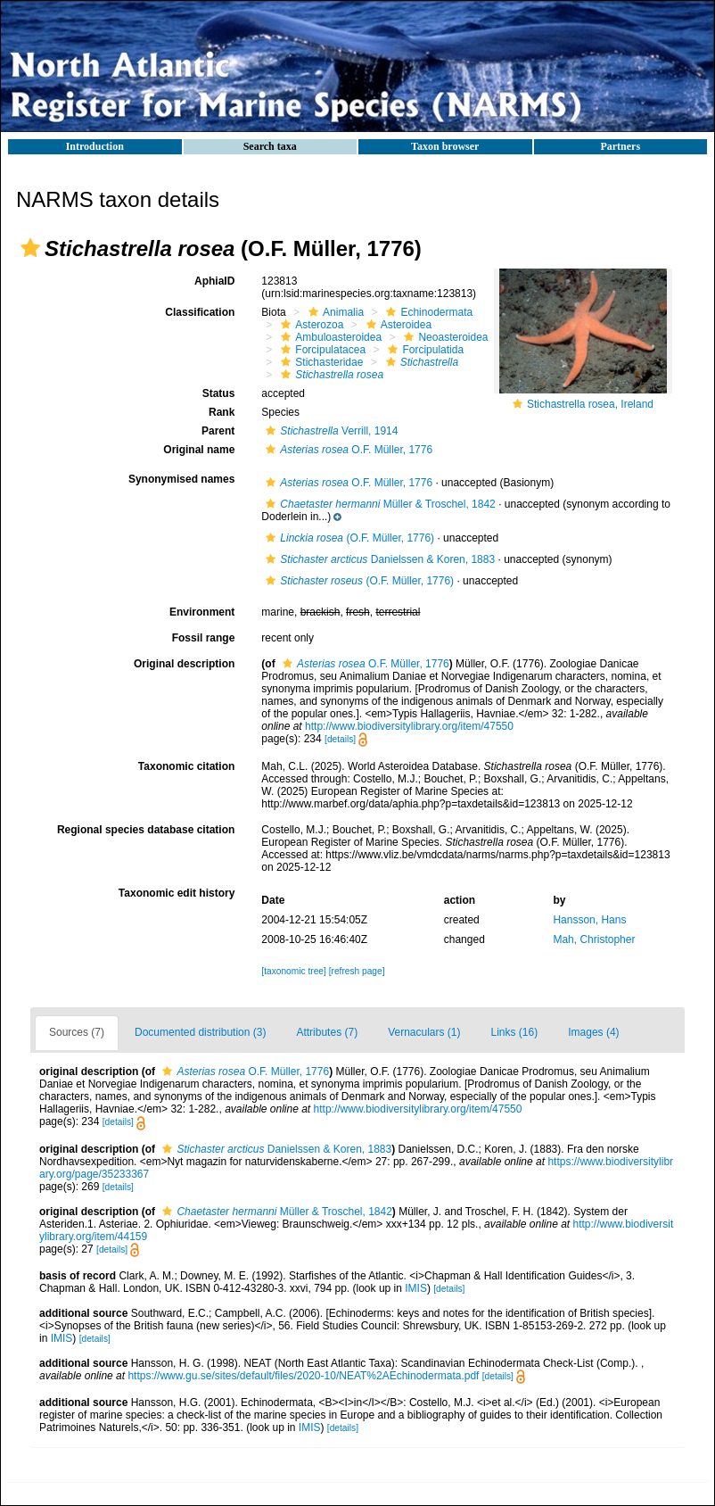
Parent (217, 431)
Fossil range (203, 638)
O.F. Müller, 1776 (346, 449)
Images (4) (593, 1032)
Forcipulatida (423, 349)
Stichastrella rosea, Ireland (590, 404)
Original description (184, 664)
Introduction (95, 146)
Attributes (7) (327, 1032)
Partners (620, 146)
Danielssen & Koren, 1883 (378, 559)
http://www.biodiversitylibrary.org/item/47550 (409, 726)
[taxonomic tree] (293, 971)
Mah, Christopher (594, 939)
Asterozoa (309, 325)
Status (218, 393)
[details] (340, 739)
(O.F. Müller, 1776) (347, 538)
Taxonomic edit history (176, 893)
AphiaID (214, 281)
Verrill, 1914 (329, 431)
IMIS (416, 1288)
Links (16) (514, 1032)
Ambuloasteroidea (329, 337)
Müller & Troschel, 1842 (378, 504)
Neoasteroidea (443, 337)
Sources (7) (76, 1032)
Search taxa (270, 146)
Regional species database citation (145, 829)
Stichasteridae (319, 362)
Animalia (334, 312)
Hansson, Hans (589, 920)
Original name (198, 449)
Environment (201, 612)
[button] (30, 248)
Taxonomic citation (186, 766)
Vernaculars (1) (424, 1032)
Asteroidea (396, 325)
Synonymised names (181, 479)
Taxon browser (445, 146)
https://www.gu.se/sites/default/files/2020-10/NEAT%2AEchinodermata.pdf (303, 1375)
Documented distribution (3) (200, 1032)
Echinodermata (427, 312)
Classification (199, 312)
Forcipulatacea (321, 349)
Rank (221, 412)
